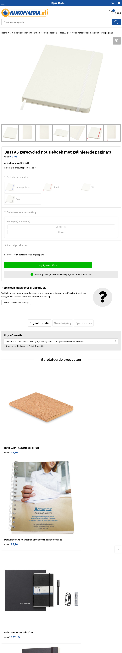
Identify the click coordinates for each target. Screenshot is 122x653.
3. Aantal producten (16, 245)
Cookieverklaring (70, 617)
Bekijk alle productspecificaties (20, 167)
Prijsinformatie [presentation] (39, 323)
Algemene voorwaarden (73, 613)
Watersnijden (68, 565)
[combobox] (56, 22)
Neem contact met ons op (16, 302)
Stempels (67, 590)
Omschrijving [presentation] (62, 323)
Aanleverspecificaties (11, 621)
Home (4, 32)
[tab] (39, 323)
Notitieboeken (50, 32)
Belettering (68, 569)
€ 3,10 (11, 432)
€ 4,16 (70, 435)
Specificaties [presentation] (84, 323)
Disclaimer (67, 625)
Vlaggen (66, 573)
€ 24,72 (71, 508)
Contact (5, 613)
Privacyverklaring (70, 621)
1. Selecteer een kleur (17, 177)
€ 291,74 (12, 508)
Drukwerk (66, 556)
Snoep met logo (70, 594)
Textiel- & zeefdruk (71, 586)
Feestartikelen (69, 599)
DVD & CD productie (71, 560)
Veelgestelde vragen (11, 625)
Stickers (66, 582)
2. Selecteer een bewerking (20, 212)
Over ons (5, 617)
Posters (66, 577)
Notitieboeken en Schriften (27, 32)
